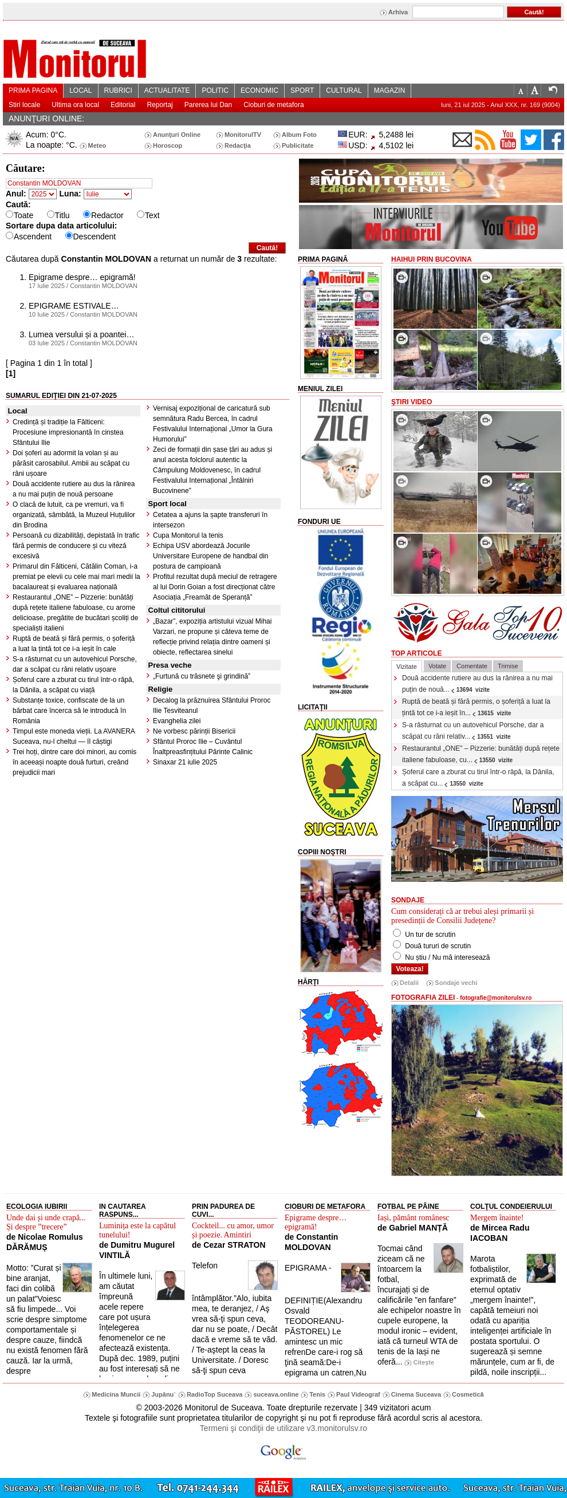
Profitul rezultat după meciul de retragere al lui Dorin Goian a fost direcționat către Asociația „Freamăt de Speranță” (215, 587)
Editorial (123, 105)
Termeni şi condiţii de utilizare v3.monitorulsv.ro (283, 1428)
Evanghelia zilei (176, 721)
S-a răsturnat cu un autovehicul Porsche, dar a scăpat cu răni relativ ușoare (75, 664)
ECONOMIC (259, 90)
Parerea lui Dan (208, 105)
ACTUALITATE (167, 90)
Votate (437, 666)
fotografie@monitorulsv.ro (495, 998)
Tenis (317, 1394)
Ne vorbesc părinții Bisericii (194, 731)
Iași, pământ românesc (413, 1217)
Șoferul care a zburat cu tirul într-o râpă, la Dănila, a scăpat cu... (478, 777)
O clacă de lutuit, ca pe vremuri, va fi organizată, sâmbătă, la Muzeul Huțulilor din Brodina (74, 514)
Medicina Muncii (116, 1394)
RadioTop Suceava (215, 1394)
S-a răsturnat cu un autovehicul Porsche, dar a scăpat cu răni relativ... (473, 730)
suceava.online (275, 1394)
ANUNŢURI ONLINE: (46, 118)
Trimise (508, 666)
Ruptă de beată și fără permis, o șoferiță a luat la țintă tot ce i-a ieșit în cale (74, 643)
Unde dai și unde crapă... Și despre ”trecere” (46, 1222)
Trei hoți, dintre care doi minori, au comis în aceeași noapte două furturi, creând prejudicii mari (74, 762)
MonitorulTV (243, 134)
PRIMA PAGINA (33, 90)
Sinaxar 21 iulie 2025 (185, 762)
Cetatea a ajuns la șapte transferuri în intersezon (210, 520)
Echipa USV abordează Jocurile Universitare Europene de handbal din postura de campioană (210, 556)
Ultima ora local (75, 105)
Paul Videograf (358, 1394)
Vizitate (406, 666)
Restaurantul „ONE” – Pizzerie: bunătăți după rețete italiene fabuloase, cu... (481, 754)
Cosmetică (468, 1394)
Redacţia (238, 145)
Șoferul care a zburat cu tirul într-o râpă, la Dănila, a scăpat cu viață (73, 685)
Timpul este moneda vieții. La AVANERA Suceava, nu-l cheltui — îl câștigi (74, 736)
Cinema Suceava (416, 1394)
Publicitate (298, 145)
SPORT (302, 90)
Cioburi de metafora (273, 105)
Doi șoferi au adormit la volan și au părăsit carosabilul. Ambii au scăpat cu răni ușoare (71, 463)
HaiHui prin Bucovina (431, 259)
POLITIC (215, 90)
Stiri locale (24, 105)
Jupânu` (163, 1394)
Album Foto (299, 134)
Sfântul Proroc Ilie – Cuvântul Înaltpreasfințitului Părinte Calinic (203, 747)
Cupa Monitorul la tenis (188, 535)
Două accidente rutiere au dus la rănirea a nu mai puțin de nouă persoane (74, 489)
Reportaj (159, 105)
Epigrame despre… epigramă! (315, 1222)
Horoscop (167, 145)
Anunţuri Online (176, 134)
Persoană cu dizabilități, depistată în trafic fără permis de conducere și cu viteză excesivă (76, 545)
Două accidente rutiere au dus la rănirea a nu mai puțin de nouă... (477, 683)
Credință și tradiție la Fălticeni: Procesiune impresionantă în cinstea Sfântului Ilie (68, 432)
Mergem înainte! (496, 1217)
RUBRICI (118, 90)
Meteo (97, 145)
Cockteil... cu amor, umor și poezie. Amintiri (233, 1230)
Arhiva (398, 12)
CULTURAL (343, 90)
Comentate (471, 666)
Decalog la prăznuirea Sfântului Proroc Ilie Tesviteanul (211, 705)
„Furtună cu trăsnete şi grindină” (201, 676)
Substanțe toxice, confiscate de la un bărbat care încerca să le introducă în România (69, 710)
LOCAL (80, 90)
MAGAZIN (389, 90)
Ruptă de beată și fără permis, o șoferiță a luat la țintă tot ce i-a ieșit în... (476, 707)
